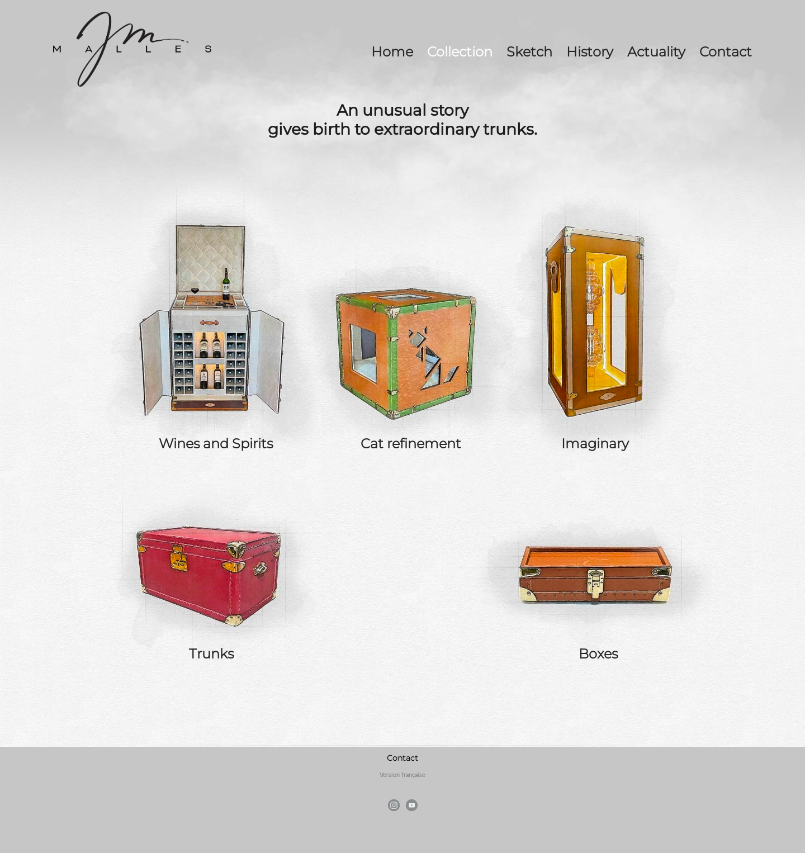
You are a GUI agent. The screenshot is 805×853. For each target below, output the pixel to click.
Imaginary (595, 443)
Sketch (529, 52)
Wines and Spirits (216, 443)
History (589, 52)
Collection (460, 52)
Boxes (598, 654)
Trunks (211, 654)
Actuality (656, 52)
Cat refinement (411, 443)
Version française (402, 774)
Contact (725, 52)
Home (392, 52)
